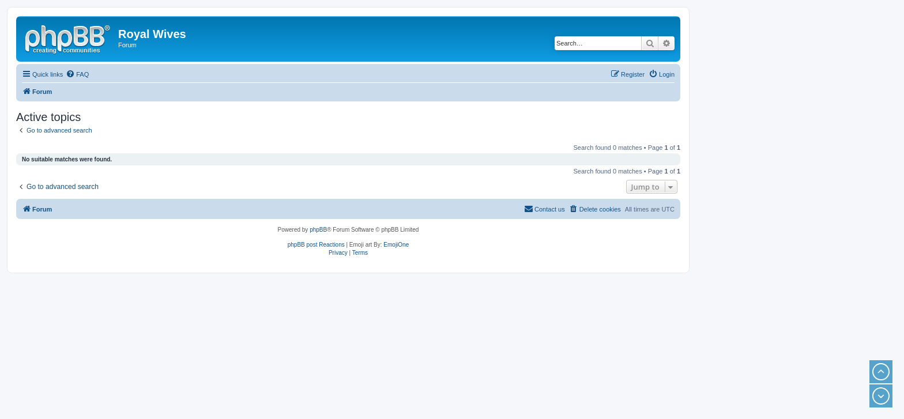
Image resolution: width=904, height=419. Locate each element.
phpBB (318, 230)
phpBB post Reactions (316, 244)
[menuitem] (77, 74)
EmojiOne (396, 244)
